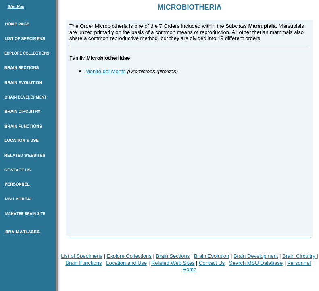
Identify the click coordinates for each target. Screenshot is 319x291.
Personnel (299, 263)
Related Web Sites (172, 263)
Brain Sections (173, 256)
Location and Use (126, 263)
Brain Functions (83, 263)
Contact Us (212, 263)
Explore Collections (129, 256)
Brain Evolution (211, 256)
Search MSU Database (256, 263)
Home (190, 269)
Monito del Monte (105, 71)
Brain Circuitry (299, 256)
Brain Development (256, 256)
